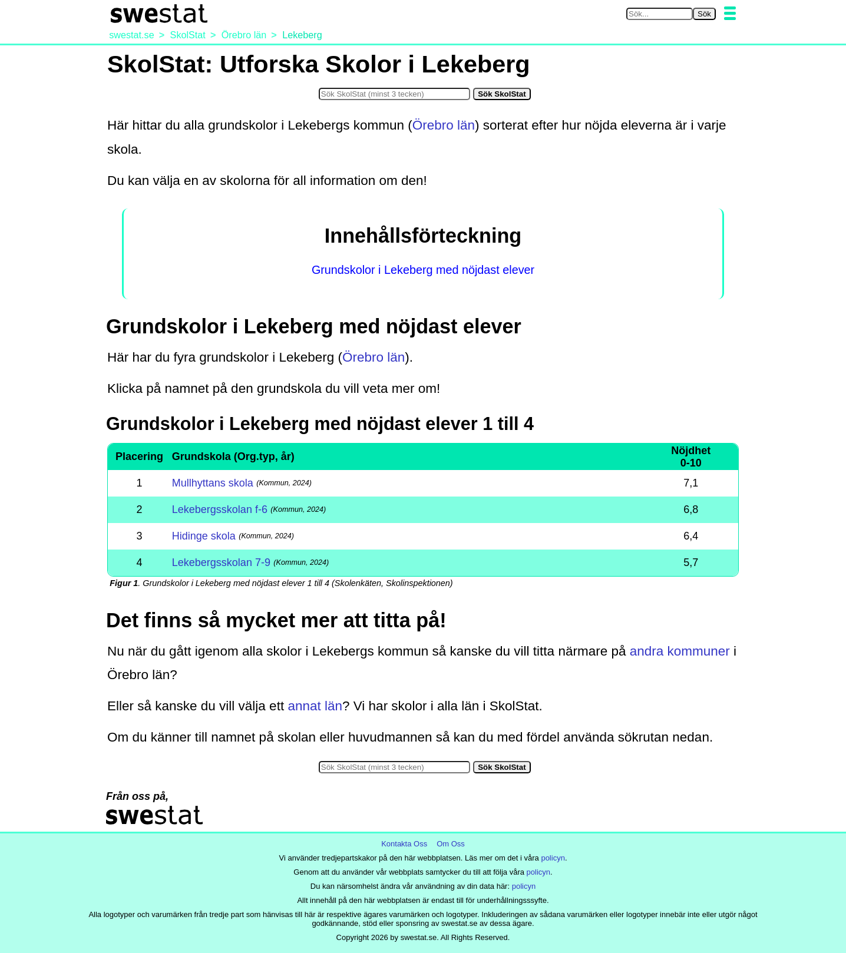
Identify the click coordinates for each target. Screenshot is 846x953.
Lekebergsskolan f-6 (219, 509)
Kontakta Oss (404, 843)
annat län (314, 706)
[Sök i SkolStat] (394, 94)
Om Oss (451, 843)
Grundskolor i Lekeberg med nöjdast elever (423, 269)
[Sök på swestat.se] (659, 14)
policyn (552, 857)
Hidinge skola (204, 536)
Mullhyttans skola (212, 483)
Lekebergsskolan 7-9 (221, 562)
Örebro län (443, 125)
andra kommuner (680, 651)
